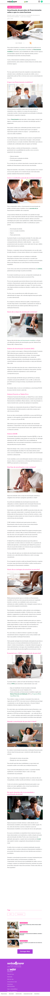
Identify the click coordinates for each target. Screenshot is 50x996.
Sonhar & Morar (12, 1)
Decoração (11, 993)
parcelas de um (34, 208)
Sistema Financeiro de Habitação (18, 694)
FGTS (13, 683)
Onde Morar (36, 993)
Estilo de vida (19, 993)
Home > (10, 7)
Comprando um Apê (28, 993)
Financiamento (20, 914)
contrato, (39, 268)
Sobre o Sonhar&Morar (12, 989)
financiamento (15, 119)
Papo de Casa (4, 993)
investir (39, 839)
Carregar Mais (25, 951)
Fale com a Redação (12, 991)
